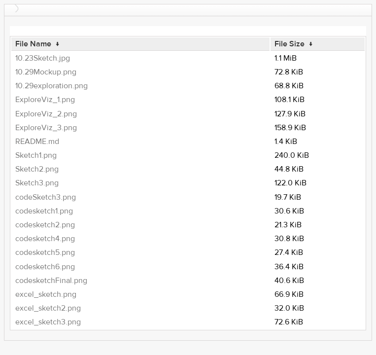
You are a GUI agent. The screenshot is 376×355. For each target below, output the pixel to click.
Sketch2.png (37, 169)
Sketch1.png (36, 155)
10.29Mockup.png (45, 72)
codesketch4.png (45, 239)
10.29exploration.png (51, 86)
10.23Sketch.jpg (42, 58)
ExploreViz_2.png (46, 114)
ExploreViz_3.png (46, 128)
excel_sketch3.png (48, 322)
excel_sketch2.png (48, 308)
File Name (33, 44)
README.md (37, 141)
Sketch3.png (37, 183)
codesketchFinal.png (51, 280)
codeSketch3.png (45, 197)
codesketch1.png (44, 211)
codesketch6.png (45, 267)
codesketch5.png (45, 252)
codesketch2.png (45, 225)
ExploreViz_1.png (45, 100)
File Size (289, 44)
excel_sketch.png (45, 294)
